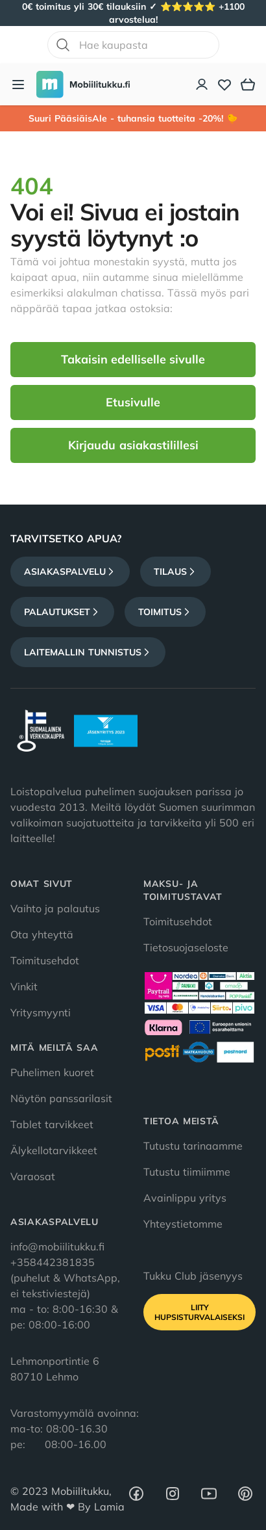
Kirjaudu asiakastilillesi (133, 445)
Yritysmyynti (40, 1012)
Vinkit (24, 986)
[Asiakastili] (202, 84)
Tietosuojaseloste (185, 947)
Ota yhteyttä (41, 934)
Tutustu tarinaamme (193, 1145)
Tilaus (175, 571)
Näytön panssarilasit (61, 1098)
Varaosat (32, 1176)
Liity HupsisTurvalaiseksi (199, 1312)
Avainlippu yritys (184, 1197)
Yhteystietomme (183, 1223)
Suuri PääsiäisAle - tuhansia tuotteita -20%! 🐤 (133, 118)
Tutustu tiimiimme (186, 1171)
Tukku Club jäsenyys (193, 1275)
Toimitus (165, 612)
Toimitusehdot (44, 960)
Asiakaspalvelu (70, 571)
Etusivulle (133, 402)
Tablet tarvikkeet (51, 1124)
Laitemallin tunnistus (88, 652)
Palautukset (62, 612)
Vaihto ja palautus (55, 908)
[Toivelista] (224, 84)
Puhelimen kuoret (52, 1072)
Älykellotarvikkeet (53, 1150)
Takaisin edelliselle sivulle (133, 359)
